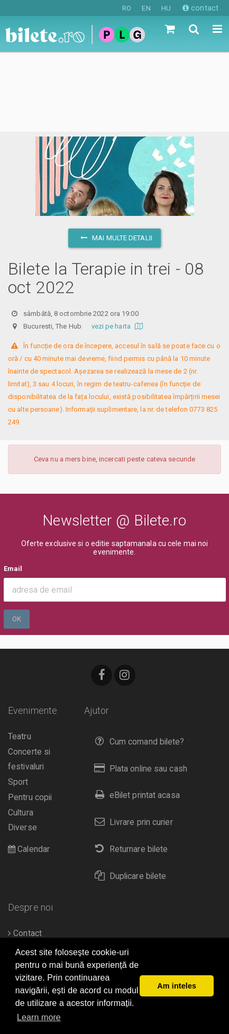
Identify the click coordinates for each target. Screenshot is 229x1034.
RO (126, 8)
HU (166, 8)
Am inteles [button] (176, 986)
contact (200, 8)
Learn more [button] (39, 1017)
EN (146, 8)
